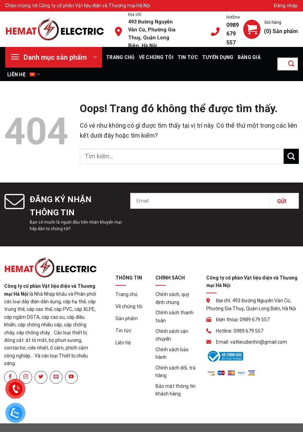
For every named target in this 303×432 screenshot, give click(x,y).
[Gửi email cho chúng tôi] (56, 377)
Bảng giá (249, 57)
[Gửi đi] (291, 64)
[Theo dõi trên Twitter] (41, 377)
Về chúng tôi (156, 57)
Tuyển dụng (218, 57)
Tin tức (188, 57)
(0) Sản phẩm (281, 31)
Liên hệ (16, 74)
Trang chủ (120, 57)
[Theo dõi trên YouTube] (71, 377)
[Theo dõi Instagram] (25, 377)
